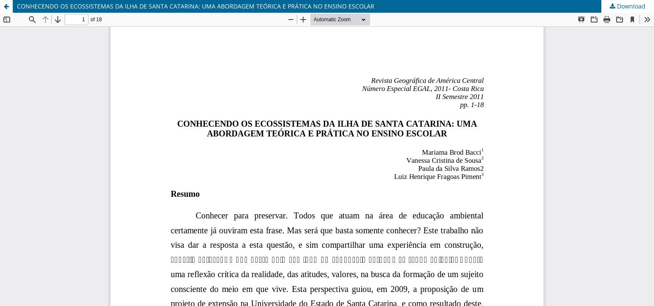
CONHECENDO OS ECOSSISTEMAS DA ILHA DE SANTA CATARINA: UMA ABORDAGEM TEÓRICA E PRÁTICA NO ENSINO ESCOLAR (195, 6)
